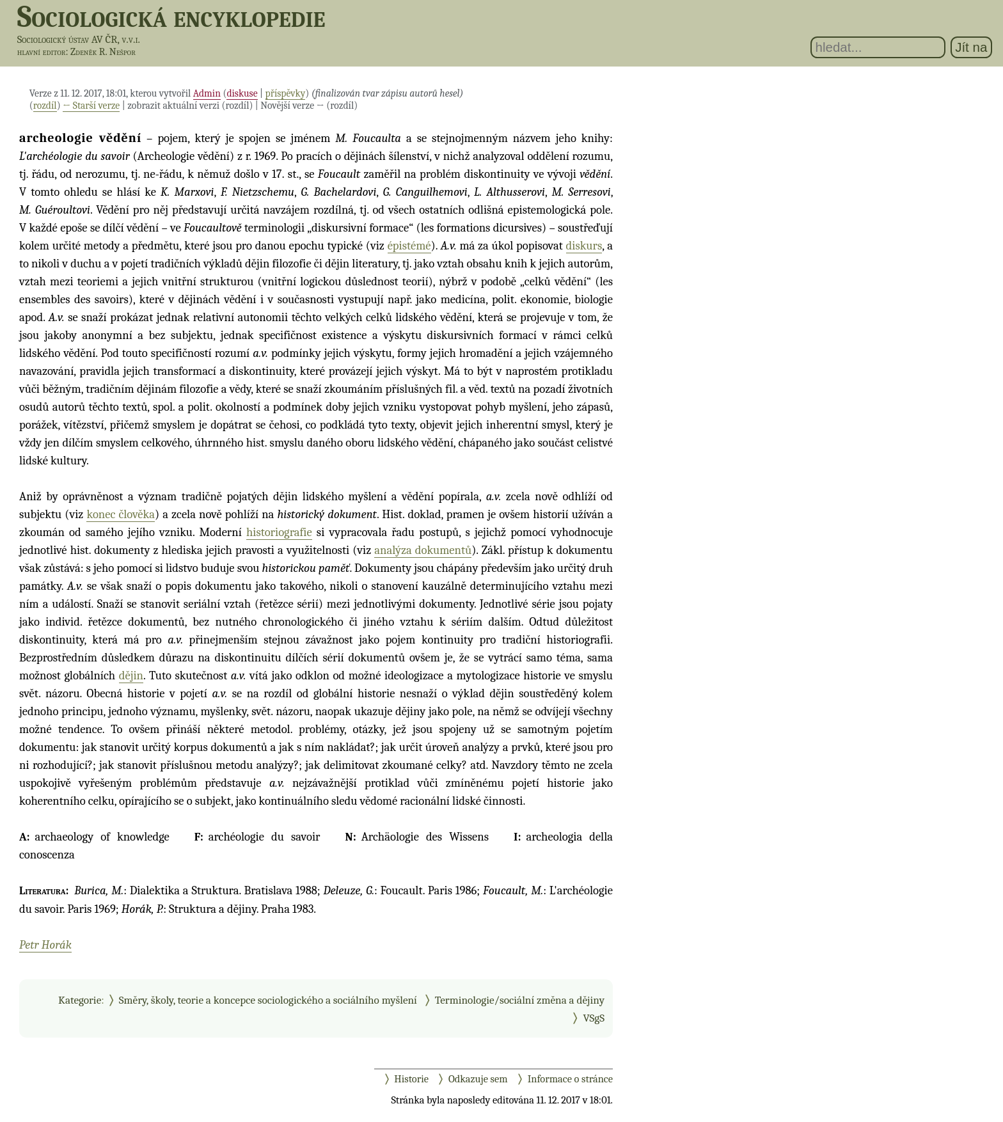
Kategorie (79, 999)
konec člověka (120, 514)
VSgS (593, 1017)
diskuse (241, 93)
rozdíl (45, 105)
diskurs (584, 246)
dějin (131, 675)
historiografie (279, 532)
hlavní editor (41, 52)
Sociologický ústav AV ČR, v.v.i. (78, 39)
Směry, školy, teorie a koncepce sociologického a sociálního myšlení (268, 999)
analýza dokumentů (422, 550)
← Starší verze (91, 105)
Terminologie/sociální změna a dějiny (519, 999)
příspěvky (285, 93)
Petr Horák (45, 945)
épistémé (409, 246)
